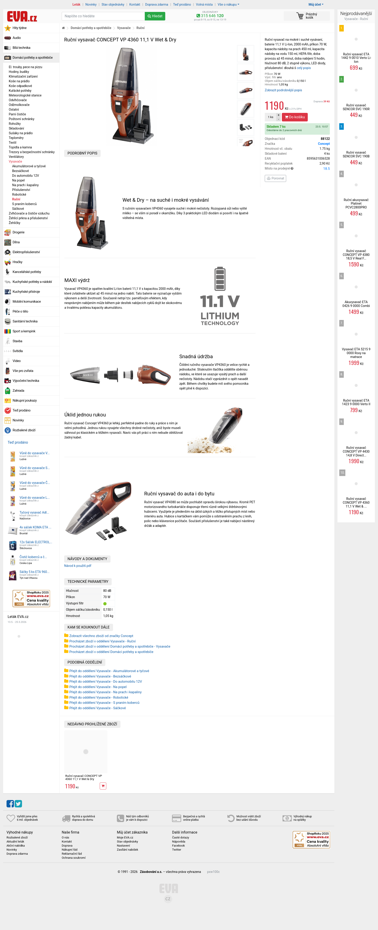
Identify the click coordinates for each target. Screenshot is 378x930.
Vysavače (15, 161)
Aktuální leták (15, 841)
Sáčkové (18, 208)
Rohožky (15, 123)
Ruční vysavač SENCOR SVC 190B (356, 154)
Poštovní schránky (21, 119)
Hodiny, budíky (19, 72)
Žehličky (14, 223)
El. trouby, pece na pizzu (25, 67)
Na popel (18, 180)
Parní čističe (17, 114)
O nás (65, 837)
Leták (76, 4)
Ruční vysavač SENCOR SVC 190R (356, 107)
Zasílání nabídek (127, 849)
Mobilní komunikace (27, 302)
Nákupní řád (69, 849)
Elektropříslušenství (26, 252)
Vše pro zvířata (23, 371)
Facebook (178, 845)
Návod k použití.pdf (77, 566)
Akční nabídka (16, 845)
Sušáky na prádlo (21, 133)
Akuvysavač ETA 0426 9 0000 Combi (356, 304)
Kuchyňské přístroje (26, 292)
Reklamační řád (72, 853)
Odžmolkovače (19, 105)
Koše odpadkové (20, 86)
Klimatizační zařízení (23, 76)
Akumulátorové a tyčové (29, 166)
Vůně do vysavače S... (35, 468)
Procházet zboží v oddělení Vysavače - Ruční (102, 641)
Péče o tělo (20, 311)
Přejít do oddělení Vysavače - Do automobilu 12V (105, 682)
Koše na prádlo (19, 81)
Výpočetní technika (26, 381)
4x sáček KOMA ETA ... (35, 527)
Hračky (17, 262)
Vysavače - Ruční (356, 19)
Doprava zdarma (156, 4)
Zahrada (18, 391)
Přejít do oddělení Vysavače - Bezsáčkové (100, 676)
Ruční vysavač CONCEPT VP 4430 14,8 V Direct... (356, 451)
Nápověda (178, 841)
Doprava (322, 101)
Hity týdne (20, 28)
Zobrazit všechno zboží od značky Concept (101, 636)
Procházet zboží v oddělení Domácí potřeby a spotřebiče (111, 652)
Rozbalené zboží (24, 430)
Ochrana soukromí (74, 857)
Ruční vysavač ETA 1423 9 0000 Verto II (356, 402)
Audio (17, 38)
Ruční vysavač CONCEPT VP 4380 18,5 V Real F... (356, 254)
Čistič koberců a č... (33, 557)
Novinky (91, 4)
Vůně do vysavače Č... (35, 483)
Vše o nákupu (227, 4)
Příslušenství (21, 190)
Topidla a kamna (20, 147)
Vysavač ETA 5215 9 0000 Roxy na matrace (356, 353)
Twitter (176, 849)
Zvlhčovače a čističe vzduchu (29, 213)
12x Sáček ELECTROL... (36, 542)
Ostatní (14, 109)
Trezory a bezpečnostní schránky (32, 152)
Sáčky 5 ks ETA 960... (35, 572)
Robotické (19, 194)
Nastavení (123, 845)
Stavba (17, 341)
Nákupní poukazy (25, 400)
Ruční (16, 199)
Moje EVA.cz (125, 837)
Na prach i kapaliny (25, 185)
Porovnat (275, 178)
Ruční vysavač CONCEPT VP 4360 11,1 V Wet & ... (356, 502)
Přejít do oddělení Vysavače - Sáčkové (97, 708)
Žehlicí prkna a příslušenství (28, 218)
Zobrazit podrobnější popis (283, 90)
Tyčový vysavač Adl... (34, 512)
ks (270, 117)
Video (17, 361)
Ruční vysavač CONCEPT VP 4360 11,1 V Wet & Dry (83, 777)
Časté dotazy (180, 837)
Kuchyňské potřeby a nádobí (32, 282)
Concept (324, 143)
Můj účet (315, 4)
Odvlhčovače (18, 100)
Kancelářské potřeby (27, 272)
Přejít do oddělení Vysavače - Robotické (98, 697)
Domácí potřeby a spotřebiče (33, 58)
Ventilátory (16, 157)
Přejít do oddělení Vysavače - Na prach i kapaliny (105, 692)
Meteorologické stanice (25, 95)
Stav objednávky (113, 4)
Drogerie (18, 232)
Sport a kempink (24, 331)
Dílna (16, 242)
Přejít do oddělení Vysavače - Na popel (98, 687)
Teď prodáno (182, 4)
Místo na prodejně (297, 168)
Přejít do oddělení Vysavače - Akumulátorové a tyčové (109, 671)
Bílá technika (21, 48)
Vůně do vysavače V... (35, 453)
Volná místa (204, 4)
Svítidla (18, 351)
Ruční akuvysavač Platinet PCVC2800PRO (356, 203)
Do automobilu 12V (25, 175)
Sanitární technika (25, 321)
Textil (12, 142)
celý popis (304, 68)
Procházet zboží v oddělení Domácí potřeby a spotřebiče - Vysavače (119, 646)
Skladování (16, 128)
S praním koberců (24, 204)
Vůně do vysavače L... (35, 497)
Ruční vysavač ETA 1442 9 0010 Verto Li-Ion (356, 58)
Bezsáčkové (20, 171)
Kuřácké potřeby (20, 90)
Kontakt (134, 4)
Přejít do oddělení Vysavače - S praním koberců (104, 703)
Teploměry (16, 138)
